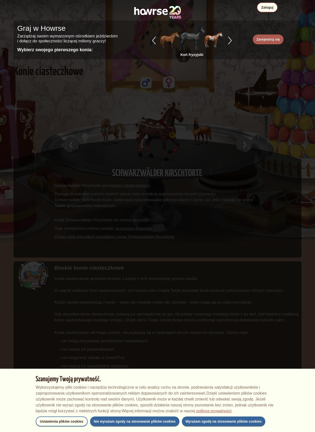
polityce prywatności (213, 411)
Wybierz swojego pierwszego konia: (55, 49)
